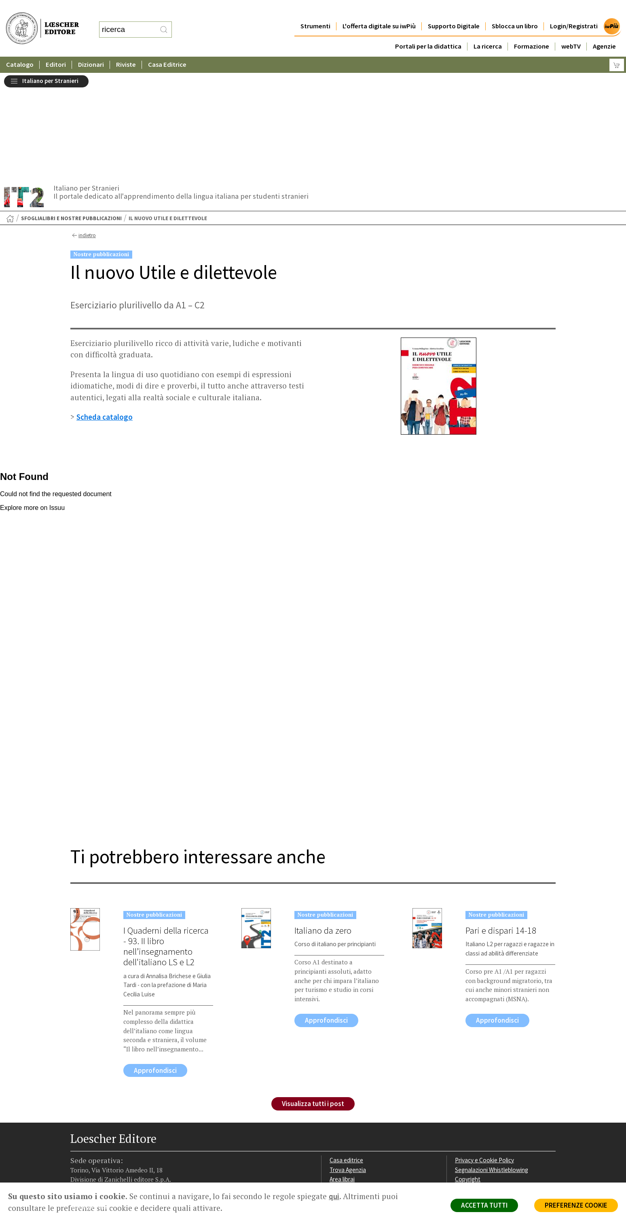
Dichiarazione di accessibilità (492, 1103)
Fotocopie (468, 1094)
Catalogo (20, 48)
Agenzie (604, 30)
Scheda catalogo (104, 312)
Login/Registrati (574, 10)
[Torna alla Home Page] (10, 114)
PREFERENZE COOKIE (576, 1205)
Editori (56, 48)
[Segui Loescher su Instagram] (92, 1131)
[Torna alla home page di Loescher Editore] (42, 20)
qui (334, 1196)
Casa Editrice (167, 48)
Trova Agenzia (348, 1065)
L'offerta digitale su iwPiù (379, 10)
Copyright (467, 1074)
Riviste (126, 48)
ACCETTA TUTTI (484, 1205)
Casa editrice (346, 1055)
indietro (83, 131)
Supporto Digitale (454, 10)
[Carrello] (616, 48)
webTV (571, 30)
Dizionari (91, 48)
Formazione (531, 30)
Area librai (342, 1074)
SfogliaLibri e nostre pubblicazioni (71, 113)
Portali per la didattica (428, 30)
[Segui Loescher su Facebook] (77, 1131)
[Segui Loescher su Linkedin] (106, 1131)
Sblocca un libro (515, 10)
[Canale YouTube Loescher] (120, 1131)
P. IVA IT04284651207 (98, 1164)
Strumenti (315, 10)
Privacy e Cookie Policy (484, 1055)
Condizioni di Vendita (482, 1084)
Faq (334, 1084)
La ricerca (488, 30)
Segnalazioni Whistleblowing (491, 1065)
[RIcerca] (164, 21)
